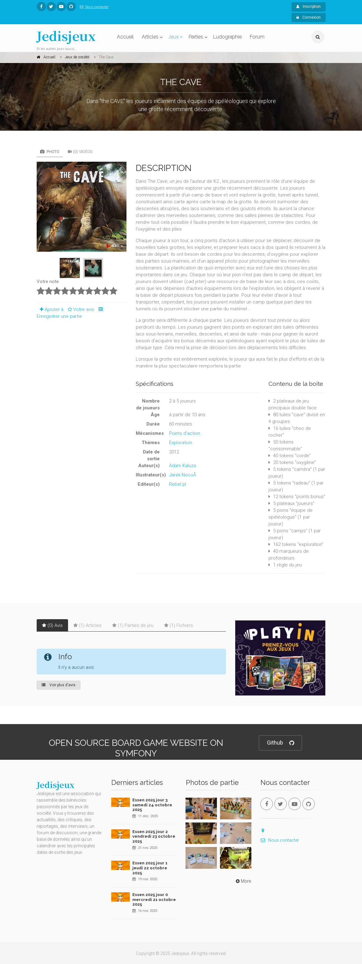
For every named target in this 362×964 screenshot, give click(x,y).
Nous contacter (92, 7)
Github (280, 743)
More (243, 881)
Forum (257, 37)
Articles (150, 37)
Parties (196, 37)
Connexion (308, 17)
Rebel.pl (177, 484)
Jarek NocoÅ (184, 475)
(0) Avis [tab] (52, 625)
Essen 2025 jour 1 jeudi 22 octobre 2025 (149, 868)
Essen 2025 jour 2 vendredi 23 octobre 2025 (153, 836)
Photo (49, 151)
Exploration (180, 442)
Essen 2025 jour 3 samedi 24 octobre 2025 (152, 805)
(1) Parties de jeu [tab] (133, 625)
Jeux (173, 37)
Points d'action (184, 433)
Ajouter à (50, 309)
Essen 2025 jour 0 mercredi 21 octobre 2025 (154, 899)
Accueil (125, 37)
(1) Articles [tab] (87, 625)
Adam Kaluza (182, 465)
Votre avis (80, 309)
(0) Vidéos (80, 151)
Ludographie (227, 37)
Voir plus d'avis (59, 685)
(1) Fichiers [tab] (178, 625)
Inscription (308, 6)
